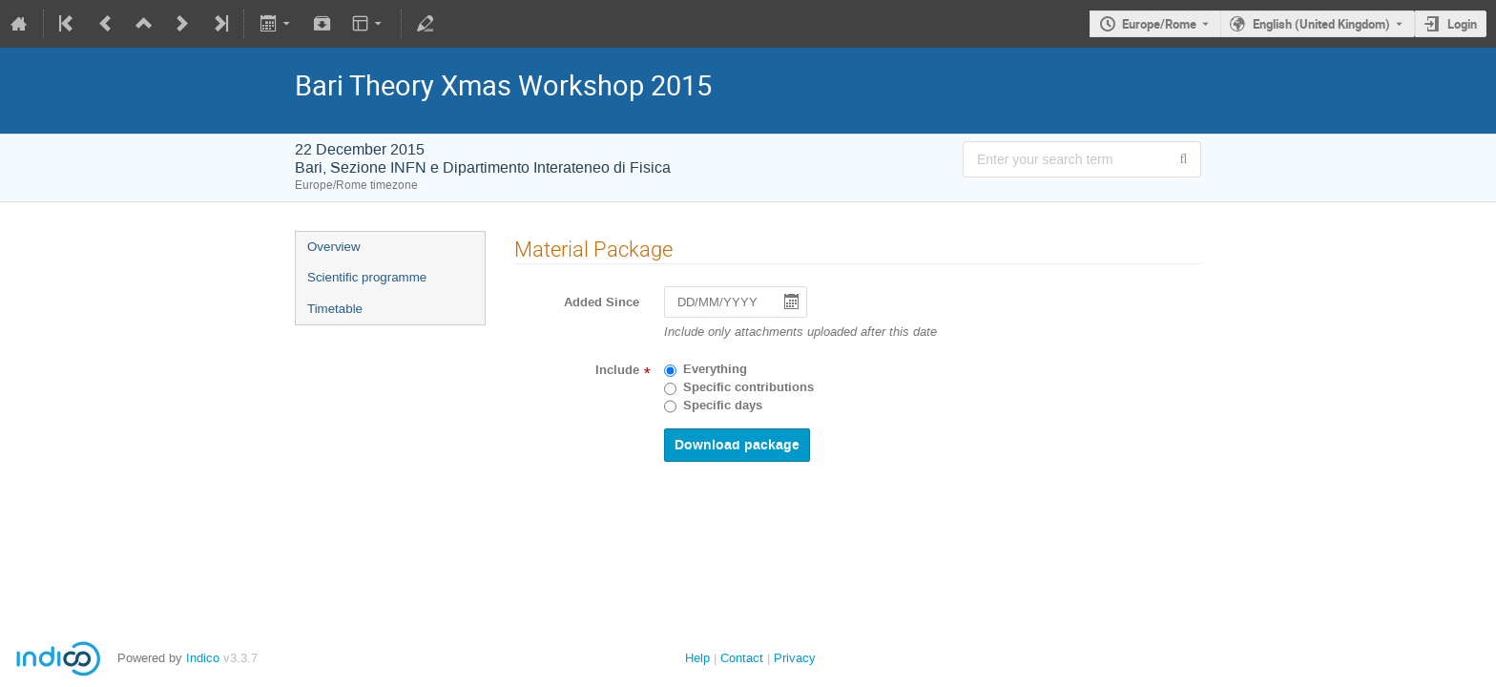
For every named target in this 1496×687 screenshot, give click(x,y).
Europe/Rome (1159, 23)
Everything (715, 369)
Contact (741, 658)
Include (617, 370)
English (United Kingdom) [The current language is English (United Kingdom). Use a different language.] (1321, 23)
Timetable (335, 309)
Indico (202, 658)
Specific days (722, 405)
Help (697, 658)
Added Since (601, 302)
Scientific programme (366, 277)
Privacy (795, 658)
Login (1462, 23)
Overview (334, 246)
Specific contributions (748, 387)
